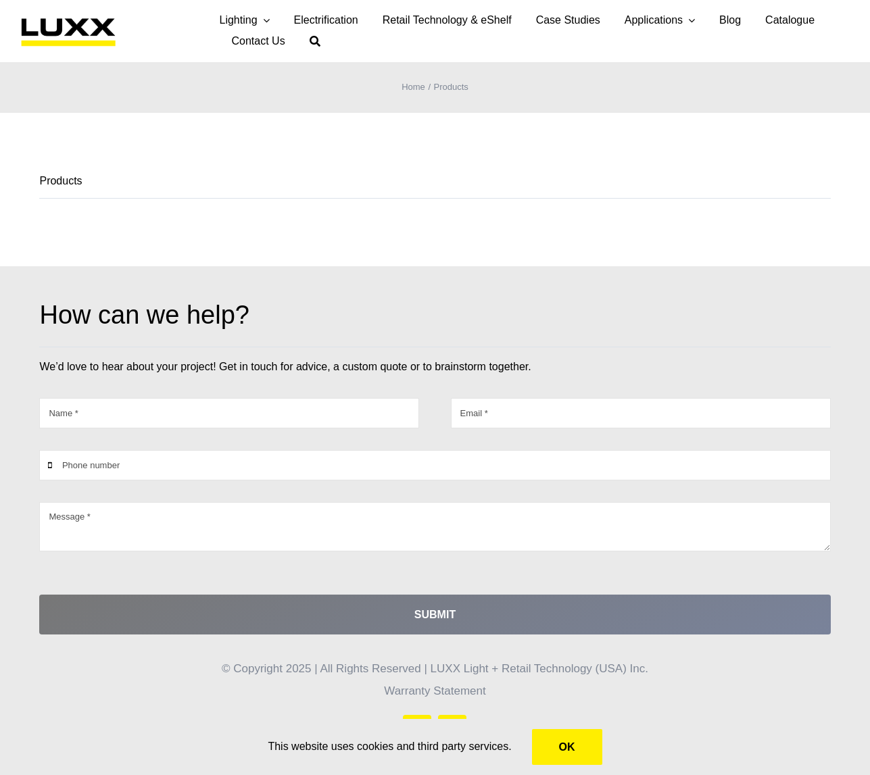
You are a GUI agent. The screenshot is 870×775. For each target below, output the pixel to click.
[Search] (315, 41)
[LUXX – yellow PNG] (68, 20)
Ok (567, 747)
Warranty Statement (435, 690)
